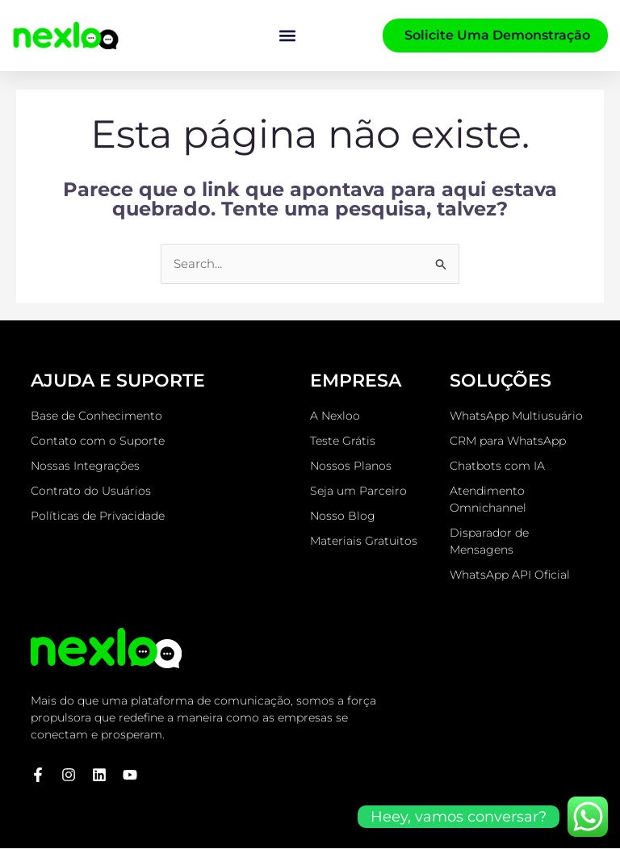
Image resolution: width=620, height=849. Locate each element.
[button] (287, 36)
